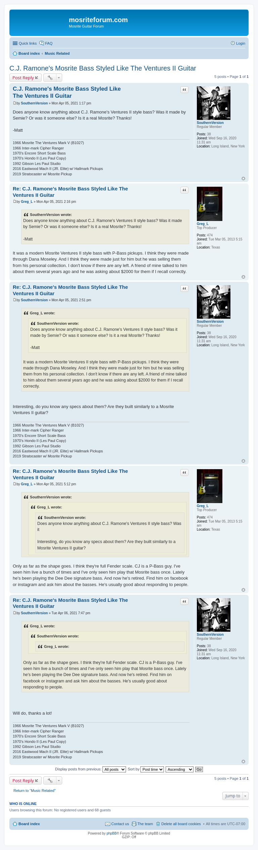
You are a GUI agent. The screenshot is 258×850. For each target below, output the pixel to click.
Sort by (146, 769)
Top (243, 178)
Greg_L (203, 224)
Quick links (28, 43)
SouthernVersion (210, 123)
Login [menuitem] (240, 43)
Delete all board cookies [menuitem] (181, 824)
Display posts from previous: (90, 769)
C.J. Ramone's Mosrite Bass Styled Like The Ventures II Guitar (102, 68)
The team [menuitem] (145, 824)
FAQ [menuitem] (48, 43)
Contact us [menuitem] (120, 824)
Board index (29, 824)
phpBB (111, 833)
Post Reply (23, 78)
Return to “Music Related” (34, 791)
